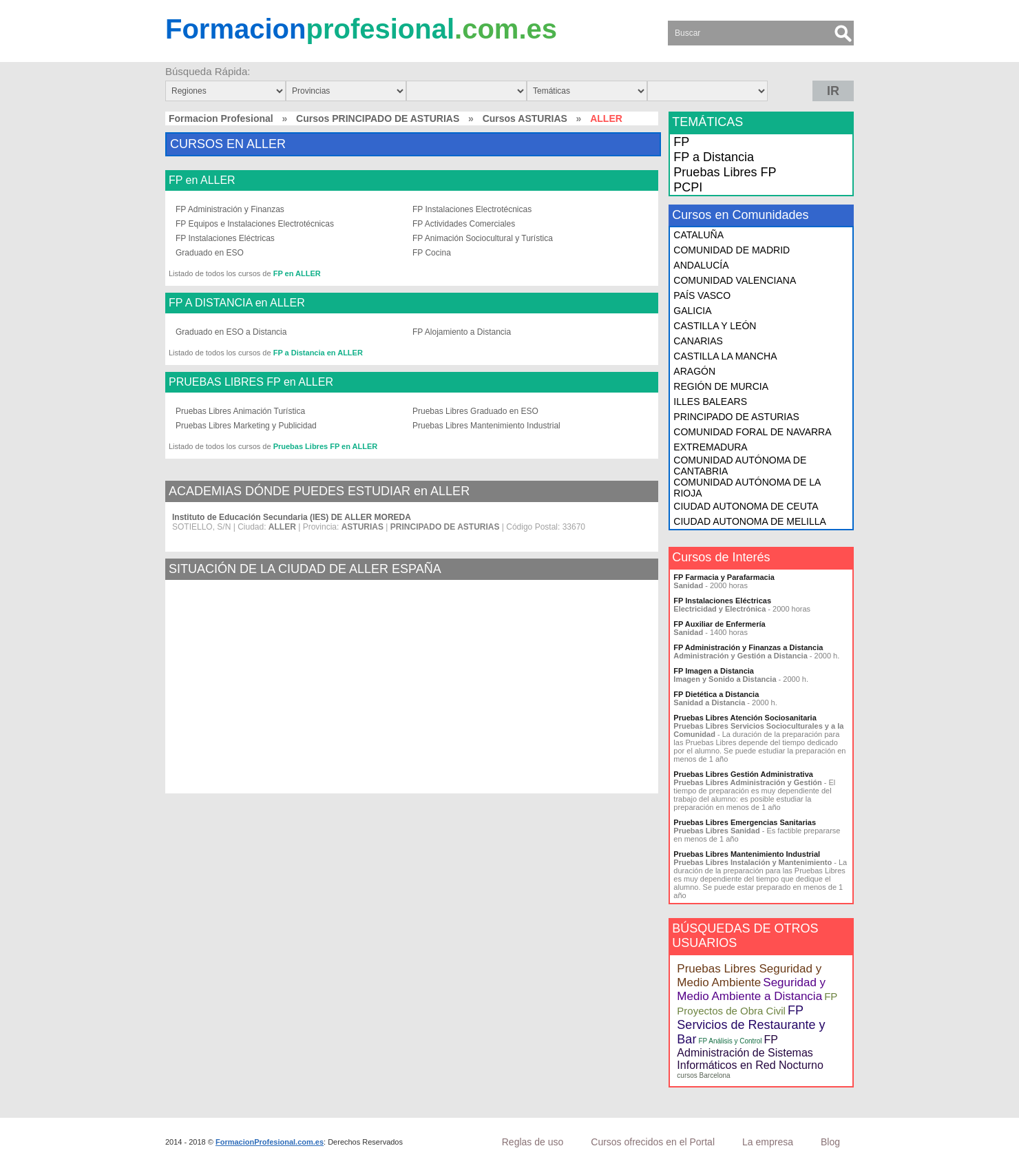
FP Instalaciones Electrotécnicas (472, 209)
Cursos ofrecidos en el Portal (653, 1141)
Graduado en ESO (210, 253)
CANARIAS (698, 340)
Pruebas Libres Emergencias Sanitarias (744, 822)
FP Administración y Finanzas (230, 209)
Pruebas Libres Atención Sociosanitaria (744, 718)
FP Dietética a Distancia (716, 694)
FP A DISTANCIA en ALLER (237, 303)
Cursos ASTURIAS (525, 118)
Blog (830, 1141)
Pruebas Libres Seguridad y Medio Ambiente (749, 975)
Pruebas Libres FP (724, 172)
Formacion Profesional (221, 118)
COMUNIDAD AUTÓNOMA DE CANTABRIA (739, 466)
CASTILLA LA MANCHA (725, 356)
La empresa (767, 1141)
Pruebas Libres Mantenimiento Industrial (486, 425)
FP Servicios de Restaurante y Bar (751, 1024)
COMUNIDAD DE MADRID (731, 250)
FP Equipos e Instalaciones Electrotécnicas (255, 224)
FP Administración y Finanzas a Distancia (748, 647)
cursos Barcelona (703, 1075)
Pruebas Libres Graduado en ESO (475, 411)
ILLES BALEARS (710, 401)
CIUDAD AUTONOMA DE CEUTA (745, 506)
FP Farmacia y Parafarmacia (724, 577)
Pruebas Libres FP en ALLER (325, 446)
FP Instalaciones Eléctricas (225, 238)
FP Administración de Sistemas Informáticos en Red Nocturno (750, 1052)
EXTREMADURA (710, 446)
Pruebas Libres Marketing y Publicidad (246, 425)
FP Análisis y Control (729, 1041)
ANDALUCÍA (700, 265)
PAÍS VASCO (702, 295)
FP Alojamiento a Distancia (461, 332)
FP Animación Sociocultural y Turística (482, 238)
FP (681, 142)
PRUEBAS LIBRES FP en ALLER (251, 382)
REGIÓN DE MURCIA (720, 386)
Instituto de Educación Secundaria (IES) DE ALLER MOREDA (291, 517)
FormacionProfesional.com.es (270, 1142)
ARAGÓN (694, 371)
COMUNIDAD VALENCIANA (734, 280)
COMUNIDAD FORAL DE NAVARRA (752, 431)
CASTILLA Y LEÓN (714, 325)
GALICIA (692, 310)
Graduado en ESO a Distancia (231, 332)
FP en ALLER (202, 180)
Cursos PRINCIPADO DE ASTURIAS (377, 118)
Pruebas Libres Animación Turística (240, 411)
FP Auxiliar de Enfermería (719, 624)
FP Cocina (431, 253)
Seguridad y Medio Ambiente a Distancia (751, 989)
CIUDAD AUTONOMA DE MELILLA (749, 521)
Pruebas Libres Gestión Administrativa (743, 774)
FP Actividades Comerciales (463, 224)
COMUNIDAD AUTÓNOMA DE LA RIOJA (746, 488)
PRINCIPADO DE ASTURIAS (736, 416)
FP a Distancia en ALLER (318, 352)
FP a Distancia (713, 157)
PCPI (687, 187)
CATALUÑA (698, 234)
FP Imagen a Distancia (713, 671)
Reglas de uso (533, 1141)
